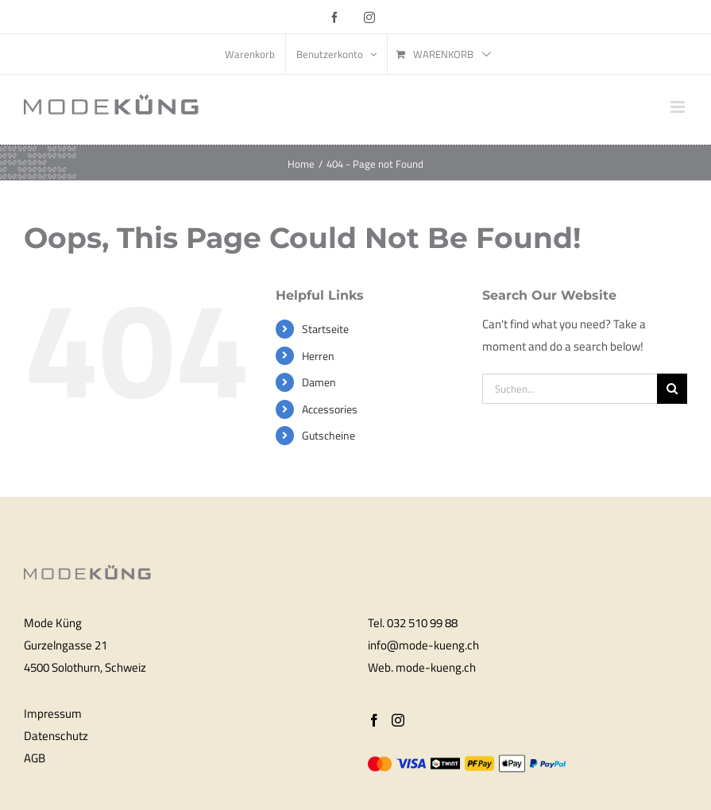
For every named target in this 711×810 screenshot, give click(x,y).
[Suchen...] (569, 389)
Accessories (329, 409)
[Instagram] (398, 720)
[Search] (672, 389)
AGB (34, 758)
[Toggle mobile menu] (678, 107)
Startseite (325, 328)
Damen (319, 382)
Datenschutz (56, 736)
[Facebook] (374, 720)
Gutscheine (328, 435)
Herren (318, 355)
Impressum (53, 713)
